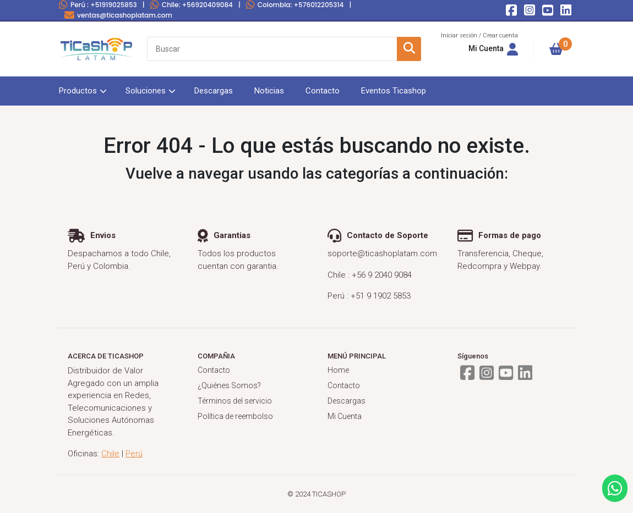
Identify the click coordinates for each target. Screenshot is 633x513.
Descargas (213, 91)
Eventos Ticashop (393, 91)
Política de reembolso (235, 416)
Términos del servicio (235, 400)
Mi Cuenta (345, 416)
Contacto (322, 91)
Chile (191, 4)
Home (338, 370)
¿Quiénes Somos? (229, 385)
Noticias (269, 91)
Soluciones (145, 91)
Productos (78, 91)
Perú (98, 4)
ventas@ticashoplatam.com (118, 15)
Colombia (295, 4)
